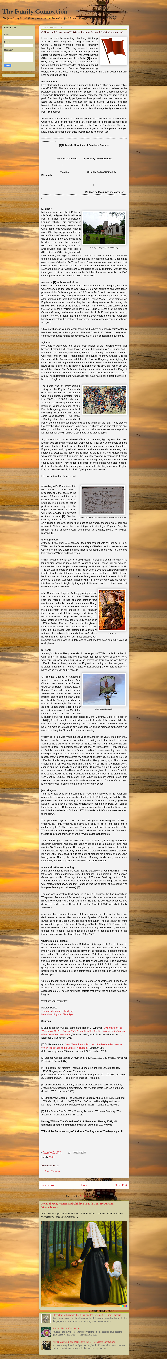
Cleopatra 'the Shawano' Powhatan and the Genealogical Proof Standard (86, 1315)
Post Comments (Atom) (90, 1196)
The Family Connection (34, 11)
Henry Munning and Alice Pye (57, 1014)
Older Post (121, 1185)
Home (84, 1185)
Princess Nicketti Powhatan (65, 1328)
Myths (52, 1157)
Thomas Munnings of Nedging (57, 1011)
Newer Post (48, 1185)
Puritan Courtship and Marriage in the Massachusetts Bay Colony (83, 1342)
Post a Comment (52, 1171)
